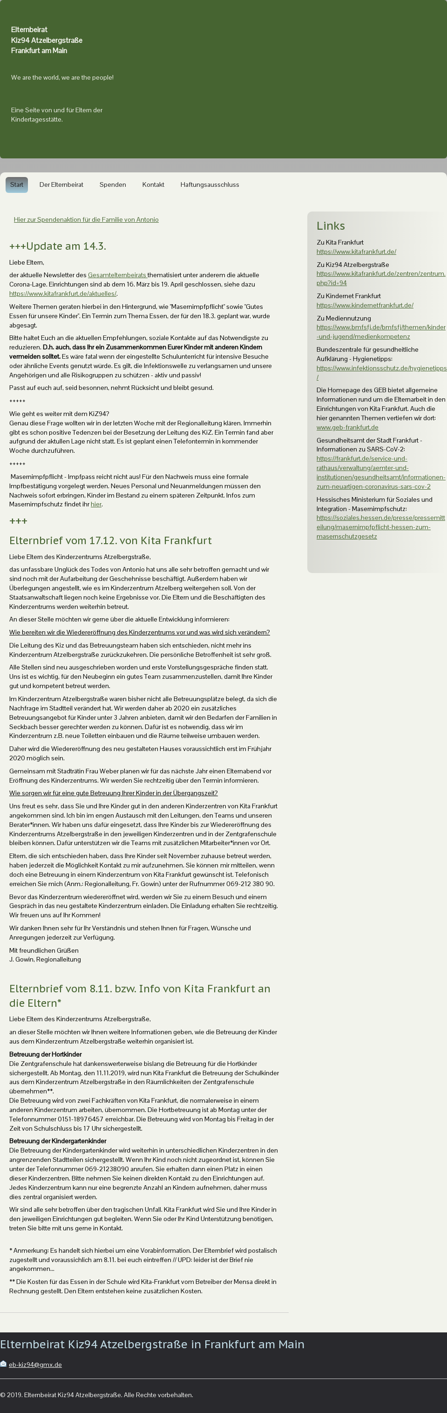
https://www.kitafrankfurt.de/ (356, 251)
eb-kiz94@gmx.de (35, 1364)
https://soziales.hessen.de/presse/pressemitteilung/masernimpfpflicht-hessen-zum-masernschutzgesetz (381, 526)
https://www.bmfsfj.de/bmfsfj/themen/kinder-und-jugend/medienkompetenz (381, 332)
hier (96, 504)
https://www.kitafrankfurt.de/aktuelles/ (62, 293)
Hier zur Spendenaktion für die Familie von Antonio (86, 219)
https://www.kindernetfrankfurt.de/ (365, 305)
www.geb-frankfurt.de (348, 427)
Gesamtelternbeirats (118, 275)
